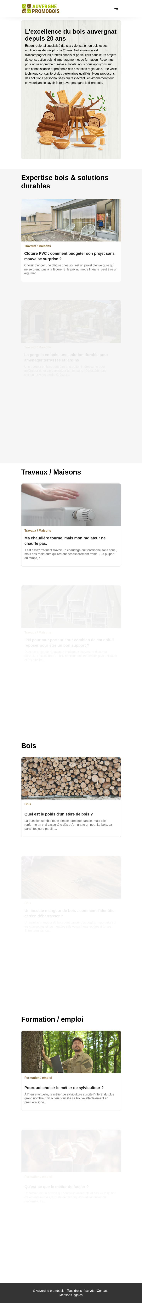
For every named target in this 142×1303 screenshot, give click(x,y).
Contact (102, 1290)
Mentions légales (70, 1295)
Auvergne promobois (50, 1290)
